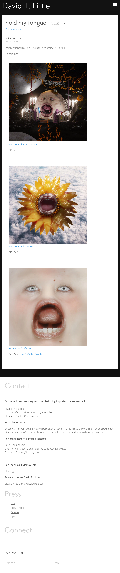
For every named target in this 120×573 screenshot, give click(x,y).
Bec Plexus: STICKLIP (20, 348)
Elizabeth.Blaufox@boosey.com (22, 416)
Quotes (15, 512)
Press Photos (18, 508)
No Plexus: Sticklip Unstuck (23, 144)
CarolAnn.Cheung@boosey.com (22, 452)
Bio (13, 503)
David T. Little (26, 5)
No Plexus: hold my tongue (23, 246)
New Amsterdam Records (31, 354)
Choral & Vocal (13, 29)
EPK (13, 517)
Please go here (13, 471)
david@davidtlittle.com (31, 483)
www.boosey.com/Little (92, 432)
